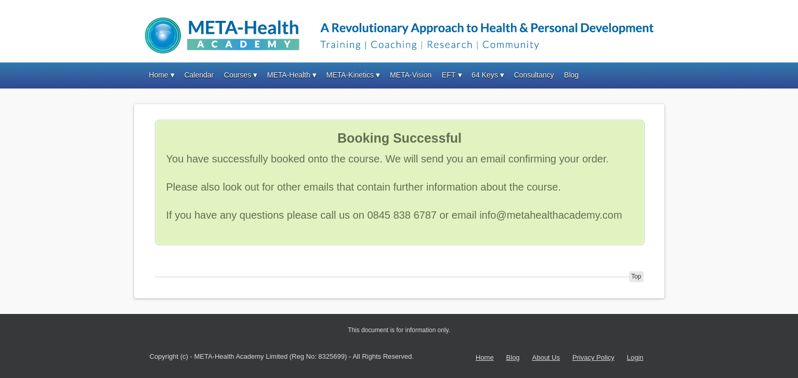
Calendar (199, 75)
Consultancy (534, 75)
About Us (546, 357)
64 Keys (485, 75)
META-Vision (410, 75)
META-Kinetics (350, 75)
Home (158, 75)
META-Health (288, 75)
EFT (448, 75)
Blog (571, 75)
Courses (237, 75)
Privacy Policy (593, 357)
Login (635, 357)
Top (636, 276)
